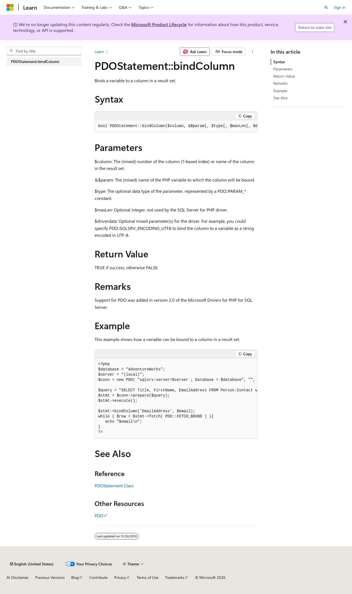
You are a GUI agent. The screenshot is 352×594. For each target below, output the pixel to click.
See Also (280, 97)
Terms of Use (147, 577)
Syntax (279, 61)
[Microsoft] (10, 7)
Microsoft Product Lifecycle (159, 24)
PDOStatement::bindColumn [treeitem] (35, 61)
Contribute (98, 577)
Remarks (280, 83)
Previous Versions (50, 577)
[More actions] (252, 51)
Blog (75, 577)
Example (280, 90)
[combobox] (44, 51)
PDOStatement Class (114, 485)
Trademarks (174, 577)
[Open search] (326, 7)
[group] (176, 126)
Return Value (284, 76)
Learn (99, 51)
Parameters (282, 69)
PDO (99, 515)
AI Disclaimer (18, 577)
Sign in (339, 7)
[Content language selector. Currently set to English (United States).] (32, 564)
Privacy (120, 577)
